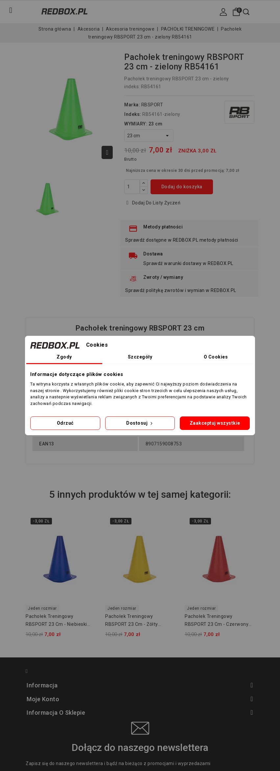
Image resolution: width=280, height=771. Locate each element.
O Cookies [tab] (216, 356)
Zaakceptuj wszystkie (215, 423)
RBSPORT (152, 104)
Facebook (30, 672)
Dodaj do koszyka (181, 186)
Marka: (132, 104)
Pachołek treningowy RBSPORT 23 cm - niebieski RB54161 (56, 621)
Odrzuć (65, 423)
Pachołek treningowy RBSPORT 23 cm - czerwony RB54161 (216, 621)
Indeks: (132, 114)
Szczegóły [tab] (140, 356)
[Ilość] (132, 186)
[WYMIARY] (149, 135)
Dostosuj (140, 423)
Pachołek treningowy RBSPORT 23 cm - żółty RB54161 (131, 621)
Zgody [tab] (64, 356)
